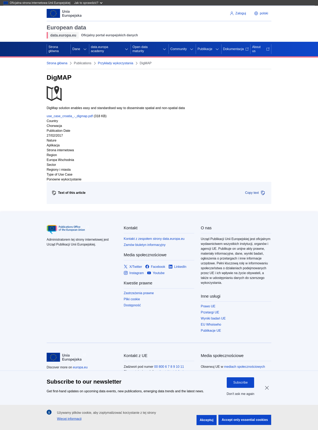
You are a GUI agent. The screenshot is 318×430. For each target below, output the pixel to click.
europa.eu (80, 367)
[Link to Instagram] (134, 273)
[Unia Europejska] (64, 13)
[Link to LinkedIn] (178, 266)
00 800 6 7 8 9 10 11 (169, 366)
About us (261, 49)
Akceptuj (207, 420)
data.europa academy (99, 49)
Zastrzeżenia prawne (139, 293)
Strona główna (53, 49)
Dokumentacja (236, 49)
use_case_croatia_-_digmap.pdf (70, 116)
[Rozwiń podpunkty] (85, 49)
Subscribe (240, 382)
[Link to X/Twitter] (133, 266)
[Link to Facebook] (155, 266)
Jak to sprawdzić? (88, 2)
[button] (261, 13)
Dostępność (132, 305)
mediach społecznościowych (244, 366)
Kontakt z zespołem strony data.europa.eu (154, 238)
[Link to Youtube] (155, 273)
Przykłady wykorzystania (115, 63)
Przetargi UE (210, 312)
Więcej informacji (69, 418)
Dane (76, 49)
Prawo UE (208, 306)
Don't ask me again (240, 394)
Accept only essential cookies (245, 419)
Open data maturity (140, 49)
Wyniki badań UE (213, 318)
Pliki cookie (132, 299)
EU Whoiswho (211, 324)
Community (178, 49)
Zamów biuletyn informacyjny (144, 245)
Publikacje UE (211, 330)
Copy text (255, 192)
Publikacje (205, 49)
